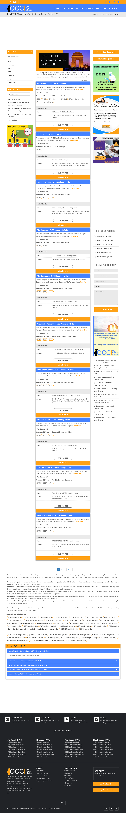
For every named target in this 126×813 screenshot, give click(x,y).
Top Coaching (68, 8)
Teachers (89, 8)
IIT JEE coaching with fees (107, 638)
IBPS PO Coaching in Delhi (16, 620)
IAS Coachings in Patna (15, 757)
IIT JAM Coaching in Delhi (110, 623)
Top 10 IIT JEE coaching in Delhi (37, 635)
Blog (104, 8)
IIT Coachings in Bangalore (45, 752)
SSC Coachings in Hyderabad (74, 749)
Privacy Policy (69, 778)
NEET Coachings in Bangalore (103, 752)
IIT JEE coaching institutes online (76, 640)
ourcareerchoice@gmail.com (107, 773)
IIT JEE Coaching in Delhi (77, 617)
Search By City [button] (12, 52)
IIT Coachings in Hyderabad (45, 749)
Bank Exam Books (42, 776)
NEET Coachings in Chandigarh (103, 754)
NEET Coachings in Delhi (101, 742)
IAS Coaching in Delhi (14, 617)
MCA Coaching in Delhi (84, 626)
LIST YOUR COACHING (63, 731)
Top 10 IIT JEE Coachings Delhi (103, 240)
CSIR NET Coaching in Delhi (69, 629)
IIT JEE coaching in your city (88, 638)
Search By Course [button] (13, 89)
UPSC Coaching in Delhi (90, 620)
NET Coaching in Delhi (76, 623)
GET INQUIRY (13, 2)
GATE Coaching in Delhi (111, 617)
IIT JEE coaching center (57, 640)
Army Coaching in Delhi (15, 626)
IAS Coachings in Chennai (15, 747)
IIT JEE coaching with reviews (39, 640)
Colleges (79, 8)
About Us (68, 775)
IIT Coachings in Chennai (44, 747)
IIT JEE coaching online (52, 638)
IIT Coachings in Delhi (43, 742)
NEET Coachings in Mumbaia (103, 744)
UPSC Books (40, 771)
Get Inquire (63, 125)
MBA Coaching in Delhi (100, 626)
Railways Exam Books (43, 778)
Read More (85, 80)
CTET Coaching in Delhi (107, 620)
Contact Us (68, 773)
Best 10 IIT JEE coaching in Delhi (80, 635)
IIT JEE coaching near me (35, 638)
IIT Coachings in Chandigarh (45, 754)
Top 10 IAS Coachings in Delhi (103, 236)
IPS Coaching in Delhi (45, 617)
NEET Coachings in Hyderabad (103, 749)
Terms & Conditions (71, 780)
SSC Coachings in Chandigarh (74, 754)
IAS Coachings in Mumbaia (16, 744)
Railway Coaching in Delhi (44, 623)
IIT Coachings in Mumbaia (44, 744)
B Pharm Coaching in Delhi (72, 620)
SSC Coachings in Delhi (72, 742)
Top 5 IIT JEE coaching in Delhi (58, 635)
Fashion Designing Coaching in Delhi (24, 629)
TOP (62, 803)
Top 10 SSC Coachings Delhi (102, 252)
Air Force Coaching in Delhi (48, 626)
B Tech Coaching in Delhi (54, 620)
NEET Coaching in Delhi (94, 617)
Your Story (113, 8)
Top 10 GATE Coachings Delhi (103, 248)
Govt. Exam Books (42, 773)
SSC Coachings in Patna (72, 757)
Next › (69, 569)
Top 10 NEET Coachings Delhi (103, 244)
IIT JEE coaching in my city (69, 638)
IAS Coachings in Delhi (14, 742)
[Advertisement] (63, 35)
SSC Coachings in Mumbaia (73, 744)
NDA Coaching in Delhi (31, 626)
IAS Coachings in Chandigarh (16, 754)
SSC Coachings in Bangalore (74, 752)
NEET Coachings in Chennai (102, 747)
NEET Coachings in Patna (102, 757)
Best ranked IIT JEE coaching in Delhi (103, 635)
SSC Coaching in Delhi (61, 617)
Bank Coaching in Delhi (27, 623)
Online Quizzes (70, 770)
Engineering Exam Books (44, 781)
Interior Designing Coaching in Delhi (48, 629)
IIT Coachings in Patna (43, 757)
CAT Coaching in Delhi (61, 623)
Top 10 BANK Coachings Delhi (103, 257)
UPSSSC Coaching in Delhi (67, 626)
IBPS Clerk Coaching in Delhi (35, 620)
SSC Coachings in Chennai (73, 747)
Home (58, 8)
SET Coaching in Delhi (86, 629)
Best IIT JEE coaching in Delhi (17, 635)
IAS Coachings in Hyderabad (16, 749)
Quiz (98, 8)
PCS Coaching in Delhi (30, 617)
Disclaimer (68, 783)
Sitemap (68, 785)
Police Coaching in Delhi (93, 623)
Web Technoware (55, 808)
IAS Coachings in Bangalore (16, 752)
